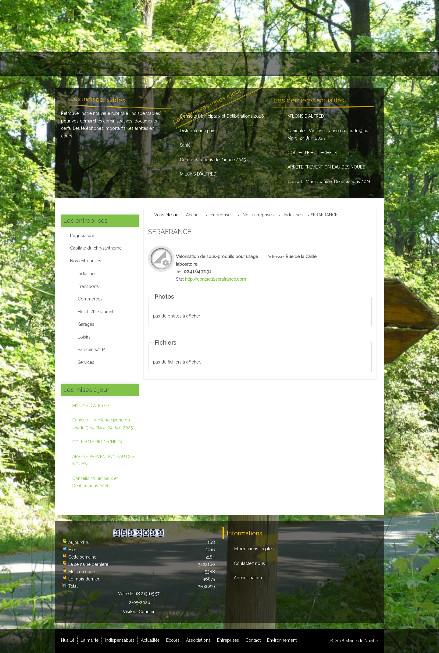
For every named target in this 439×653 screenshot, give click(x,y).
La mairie (102, 64)
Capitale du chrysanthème (96, 248)
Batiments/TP (91, 349)
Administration (248, 577)
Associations (246, 64)
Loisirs (84, 337)
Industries (87, 273)
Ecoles (212, 64)
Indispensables (141, 64)
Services (86, 362)
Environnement (357, 64)
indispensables (145, 113)
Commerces (90, 298)
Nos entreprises (85, 260)
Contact (320, 64)
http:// (215, 279)
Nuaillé (71, 64)
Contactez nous (249, 563)
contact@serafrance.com (221, 279)
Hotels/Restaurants (97, 311)
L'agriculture (82, 235)
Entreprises (286, 64)
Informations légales (254, 548)
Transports (88, 286)
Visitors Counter (139, 611)
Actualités (182, 64)
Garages (86, 324)
